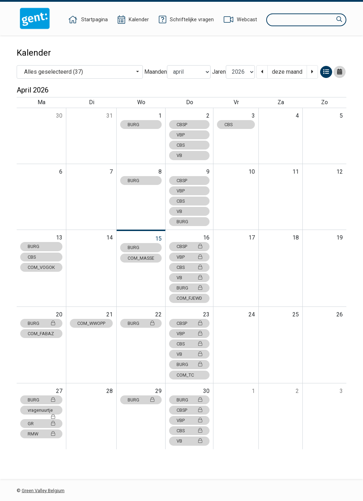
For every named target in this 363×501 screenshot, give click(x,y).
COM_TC (185, 375)
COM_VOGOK (41, 267)
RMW (41, 434)
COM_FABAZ (41, 333)
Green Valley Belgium (43, 490)
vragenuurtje (41, 411)
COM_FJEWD (189, 298)
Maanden (155, 71)
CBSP (182, 124)
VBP (181, 134)
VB (179, 155)
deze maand (287, 71)
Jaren (219, 71)
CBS (181, 145)
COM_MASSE (141, 258)
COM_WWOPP (91, 323)
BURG (133, 124)
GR (41, 423)
